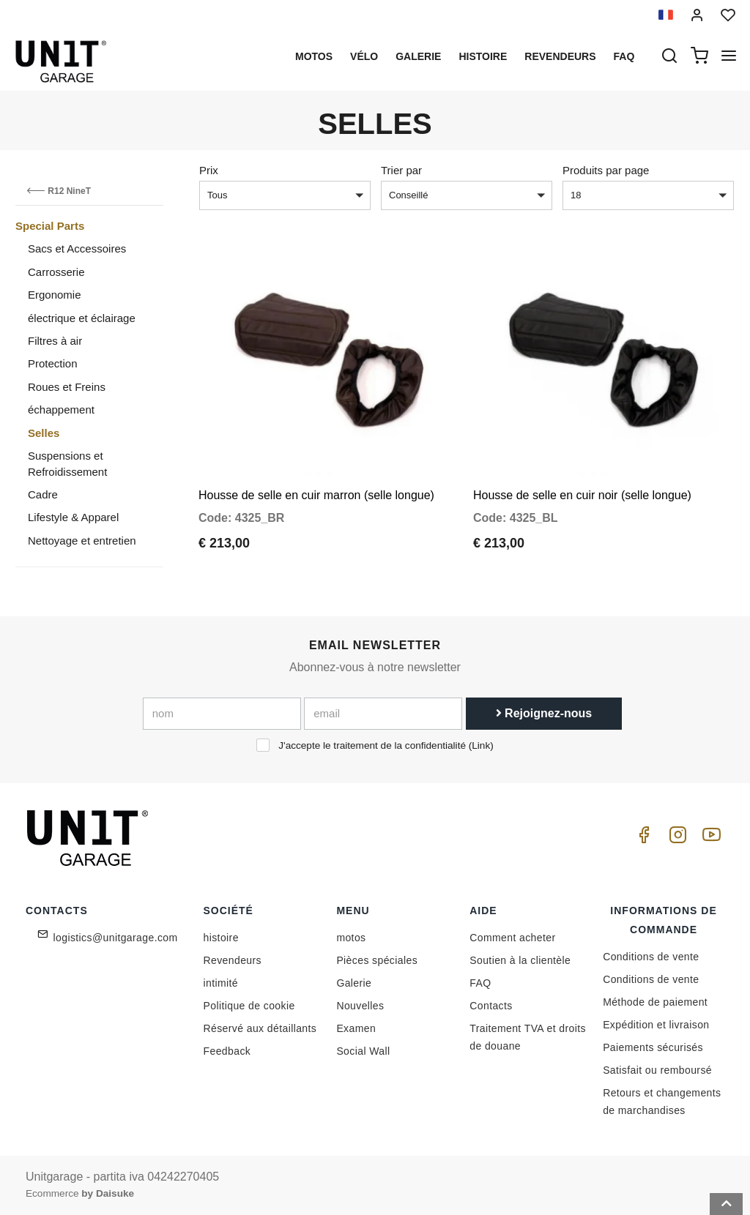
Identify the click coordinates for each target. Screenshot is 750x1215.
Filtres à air (55, 340)
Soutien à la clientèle (520, 960)
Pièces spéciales (376, 960)
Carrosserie (56, 272)
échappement (61, 409)
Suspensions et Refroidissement (67, 463)
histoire (482, 56)
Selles (43, 433)
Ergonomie (54, 294)
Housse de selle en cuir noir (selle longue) (582, 488)
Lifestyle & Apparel (73, 517)
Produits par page (605, 170)
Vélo (364, 56)
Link (481, 745)
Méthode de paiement (655, 1002)
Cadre (43, 494)
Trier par (401, 170)
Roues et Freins (66, 387)
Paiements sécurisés (653, 1047)
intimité (221, 983)
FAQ (480, 983)
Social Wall (363, 1051)
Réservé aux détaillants (260, 1028)
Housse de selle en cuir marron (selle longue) (316, 488)
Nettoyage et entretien (82, 540)
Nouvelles (360, 1006)
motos (314, 56)
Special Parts (49, 226)
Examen (356, 1028)
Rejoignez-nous (544, 713)
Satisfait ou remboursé (657, 1070)
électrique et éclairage (81, 318)
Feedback (227, 1051)
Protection (53, 363)
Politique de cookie (249, 1006)
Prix (208, 170)
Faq (624, 56)
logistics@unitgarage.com (115, 937)
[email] (383, 714)
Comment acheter (512, 937)
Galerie (418, 56)
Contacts (490, 1006)
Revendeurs (559, 56)
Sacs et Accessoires (77, 248)
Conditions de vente (651, 956)
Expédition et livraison (656, 1025)
